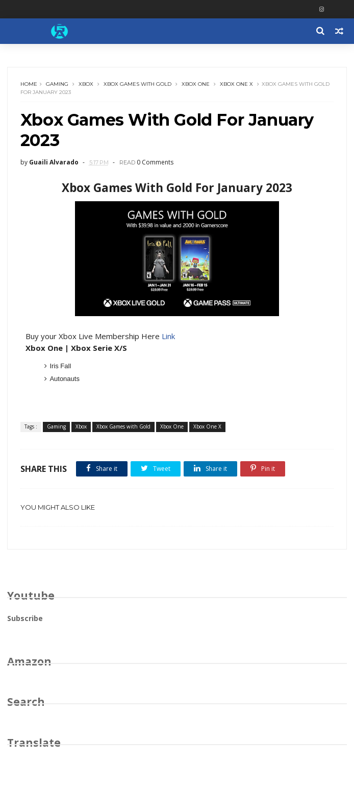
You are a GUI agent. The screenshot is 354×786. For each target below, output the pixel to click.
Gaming (57, 84)
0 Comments (155, 162)
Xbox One (196, 84)
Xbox (86, 84)
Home (28, 84)
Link (168, 336)
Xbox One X (236, 84)
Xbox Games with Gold (137, 84)
